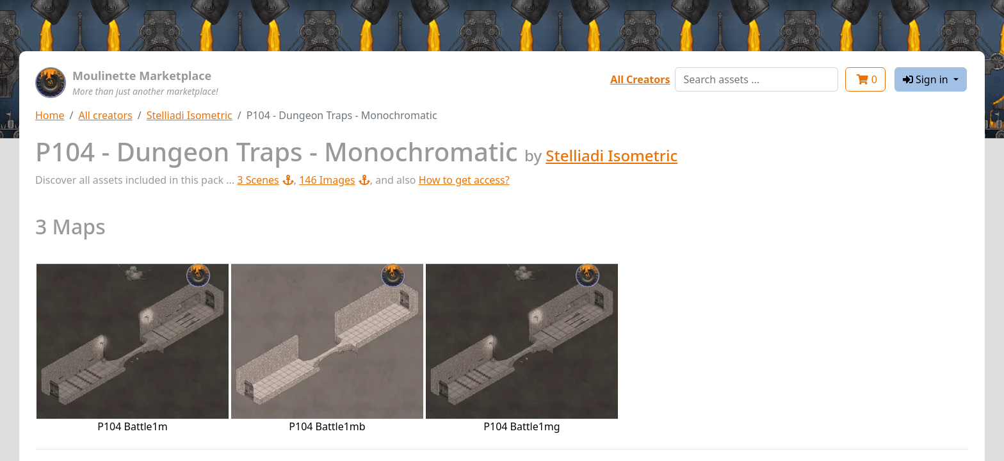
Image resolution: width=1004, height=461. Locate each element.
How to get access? (464, 180)
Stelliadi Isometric (189, 115)
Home (50, 115)
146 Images (334, 180)
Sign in (927, 79)
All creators (105, 115)
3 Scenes (265, 180)
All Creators (640, 79)
